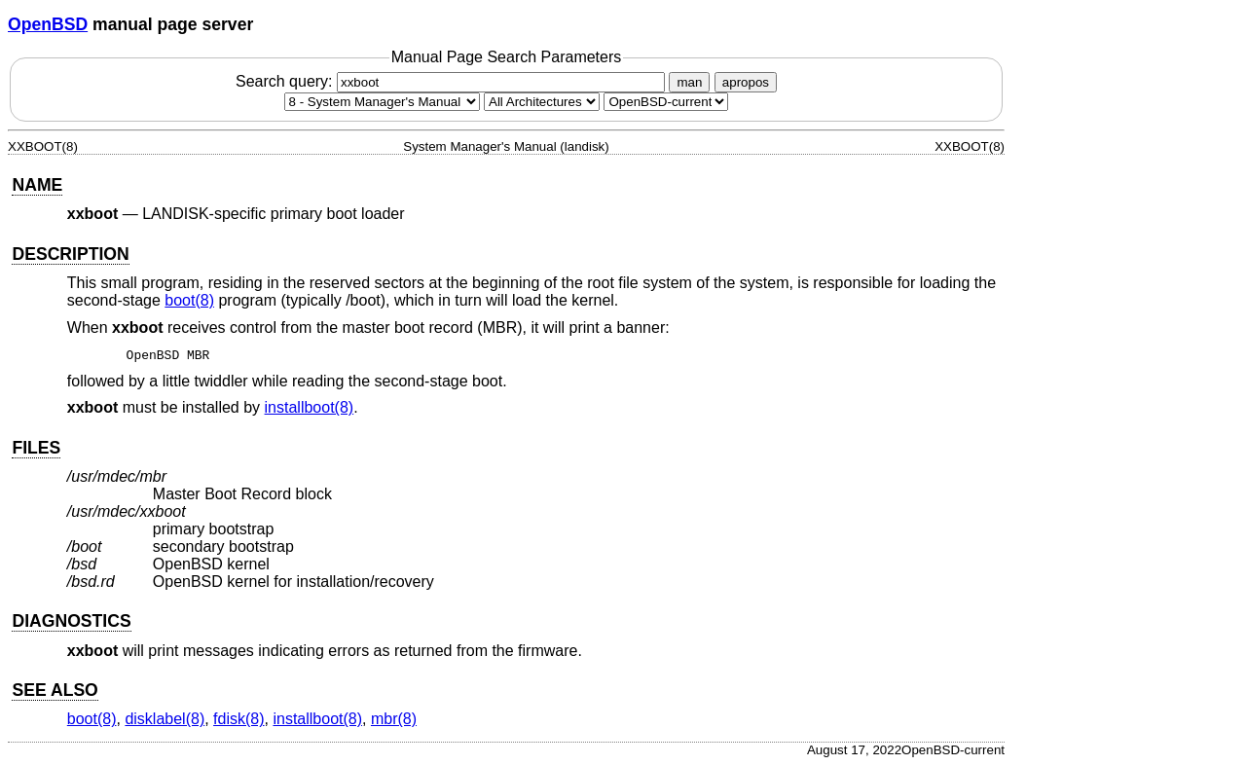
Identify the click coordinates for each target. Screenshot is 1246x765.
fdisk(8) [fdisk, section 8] (238, 718)
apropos (745, 82)
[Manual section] (382, 101)
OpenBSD (48, 24)
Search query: (453, 81)
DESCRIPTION (70, 254)
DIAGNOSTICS (71, 621)
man (689, 82)
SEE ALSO (54, 690)
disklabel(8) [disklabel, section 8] (164, 718)
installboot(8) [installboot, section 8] (309, 407)
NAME (37, 185)
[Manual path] (666, 101)
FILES (36, 447)
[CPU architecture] (542, 101)
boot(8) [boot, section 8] (189, 300)
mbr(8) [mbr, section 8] (394, 718)
